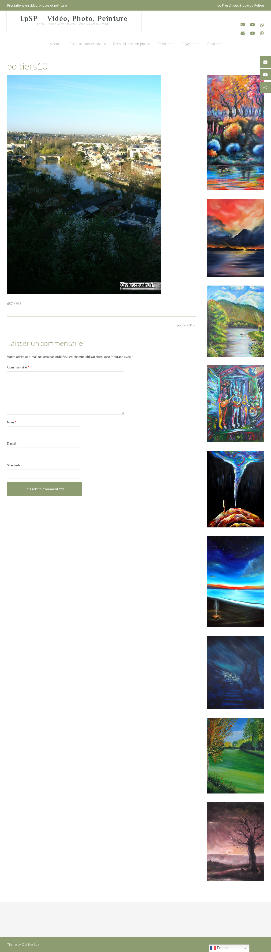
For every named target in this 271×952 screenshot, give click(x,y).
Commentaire (18, 367)
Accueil (56, 43)
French (219, 948)
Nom (11, 422)
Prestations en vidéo (87, 43)
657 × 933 (14, 304)
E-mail (12, 443)
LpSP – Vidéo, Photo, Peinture (74, 18)
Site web (13, 465)
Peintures (166, 43)
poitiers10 (186, 325)
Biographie (190, 43)
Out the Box (30, 944)
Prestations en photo (132, 43)
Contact (214, 43)
